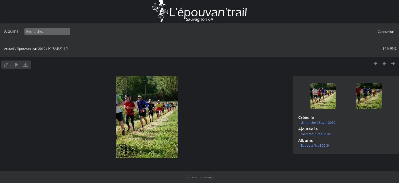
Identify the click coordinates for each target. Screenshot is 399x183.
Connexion (386, 31)
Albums (11, 31)
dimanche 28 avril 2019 (318, 122)
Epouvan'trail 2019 (31, 48)
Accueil (9, 48)
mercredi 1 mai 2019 (316, 134)
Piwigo (208, 177)
